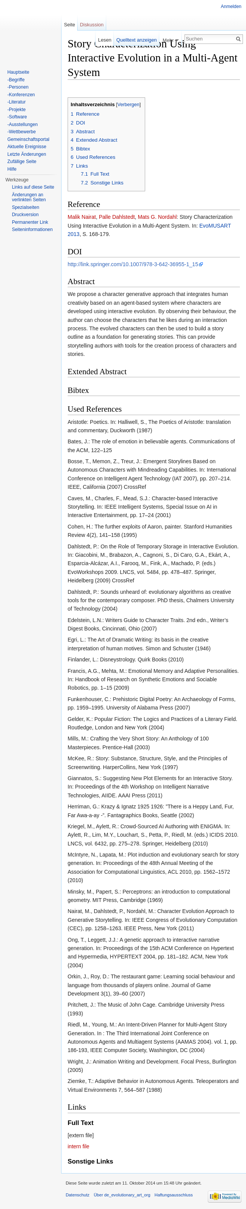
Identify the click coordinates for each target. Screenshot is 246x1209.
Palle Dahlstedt (117, 217)
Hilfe (11, 169)
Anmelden (231, 6)
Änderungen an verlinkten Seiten (29, 197)
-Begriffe (15, 79)
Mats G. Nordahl (157, 217)
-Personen (17, 87)
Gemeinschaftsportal (28, 139)
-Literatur (16, 102)
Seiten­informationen (32, 229)
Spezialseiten (25, 207)
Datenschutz (77, 1195)
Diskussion (92, 24)
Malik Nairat (82, 217)
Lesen (105, 40)
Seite (69, 24)
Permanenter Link (30, 222)
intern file (78, 1146)
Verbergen (128, 104)
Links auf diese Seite (33, 187)
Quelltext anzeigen (136, 40)
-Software (17, 117)
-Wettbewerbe (21, 131)
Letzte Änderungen (26, 154)
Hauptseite (18, 72)
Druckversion (25, 214)
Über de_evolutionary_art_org (122, 1195)
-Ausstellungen (22, 124)
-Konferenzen (21, 94)
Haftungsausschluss (174, 1195)
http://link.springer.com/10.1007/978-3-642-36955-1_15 (133, 264)
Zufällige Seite (21, 161)
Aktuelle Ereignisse (26, 146)
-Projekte (16, 109)
